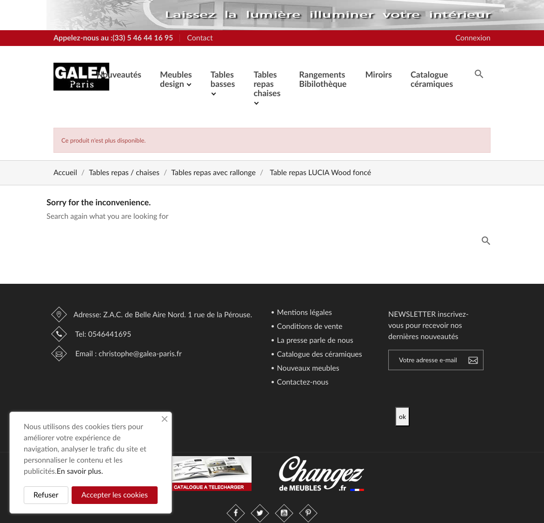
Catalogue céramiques (432, 79)
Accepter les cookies (114, 494)
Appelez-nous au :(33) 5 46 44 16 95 (113, 37)
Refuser (46, 494)
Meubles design (176, 79)
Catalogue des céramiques (318, 355)
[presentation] (473, 389)
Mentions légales (303, 313)
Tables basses (223, 79)
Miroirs (378, 74)
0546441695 (109, 334)
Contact (199, 37)
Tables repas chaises (266, 83)
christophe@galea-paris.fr (140, 353)
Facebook (235, 513)
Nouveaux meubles (307, 369)
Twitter (260, 513)
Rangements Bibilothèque (322, 79)
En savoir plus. (80, 471)
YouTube (284, 513)
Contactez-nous (302, 382)
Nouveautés (119, 74)
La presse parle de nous (314, 341)
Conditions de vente (309, 327)
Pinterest (308, 513)
